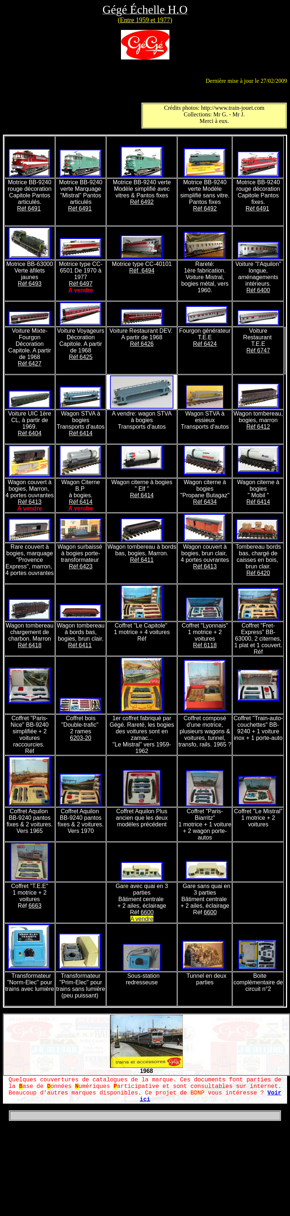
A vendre (141, 919)
